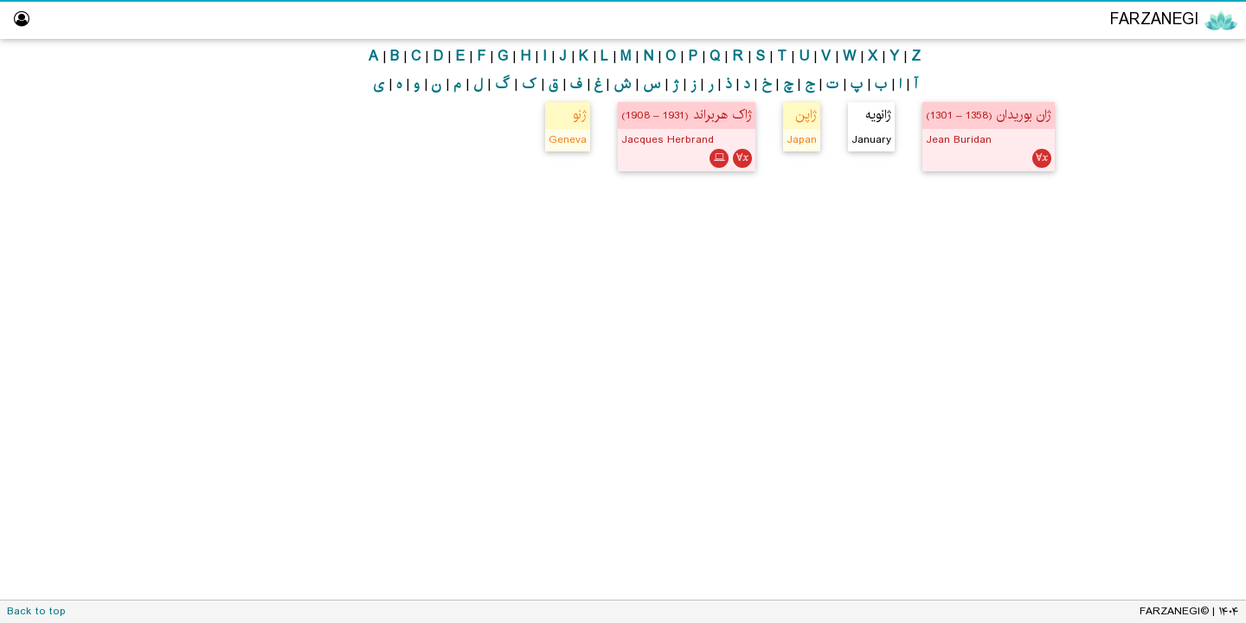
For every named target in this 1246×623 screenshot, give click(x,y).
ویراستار (1202, 260)
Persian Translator (1164, 227)
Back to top (36, 611)
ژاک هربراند (686, 114)
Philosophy (1164, 94)
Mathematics (1158, 160)
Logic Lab (1195, 294)
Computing (1164, 193)
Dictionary (1194, 393)
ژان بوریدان (988, 114)
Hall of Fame (1185, 326)
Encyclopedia (1160, 59)
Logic (1180, 127)
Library (1203, 360)
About (1205, 427)
